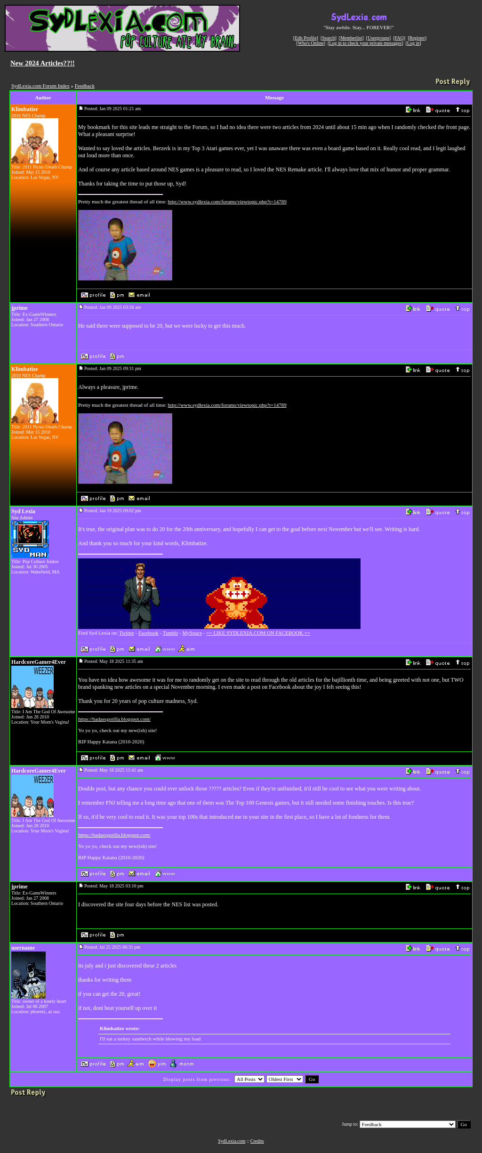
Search (328, 37)
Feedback (85, 86)
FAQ (399, 37)
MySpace (192, 633)
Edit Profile (305, 37)
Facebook (148, 633)
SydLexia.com (231, 1141)
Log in (413, 43)
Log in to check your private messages (365, 43)
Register (417, 37)
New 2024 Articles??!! (42, 63)
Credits (257, 1141)
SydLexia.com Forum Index (40, 86)
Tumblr (170, 633)
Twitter (126, 633)
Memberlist (351, 37)
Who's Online (311, 43)
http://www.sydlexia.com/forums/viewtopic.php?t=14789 (227, 201)
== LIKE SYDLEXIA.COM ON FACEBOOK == (258, 633)
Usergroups (378, 37)
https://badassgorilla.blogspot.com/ (114, 719)
